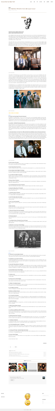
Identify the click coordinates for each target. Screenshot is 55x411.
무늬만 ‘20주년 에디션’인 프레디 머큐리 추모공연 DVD (15, 353)
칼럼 (34, 1)
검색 (53, 395)
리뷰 (37, 1)
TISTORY (28, 409)
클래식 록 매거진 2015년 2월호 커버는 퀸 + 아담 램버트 (15, 352)
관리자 (30, 409)
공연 (44, 1)
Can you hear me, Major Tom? (8, 1)
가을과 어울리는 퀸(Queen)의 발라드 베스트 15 (14, 355)
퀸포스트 (52, 1)
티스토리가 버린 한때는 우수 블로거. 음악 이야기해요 (17, 378)
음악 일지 (41, 1)
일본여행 (48, 1)
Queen (31, 1)
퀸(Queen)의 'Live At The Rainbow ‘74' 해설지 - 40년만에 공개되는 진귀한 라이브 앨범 (19, 354)
